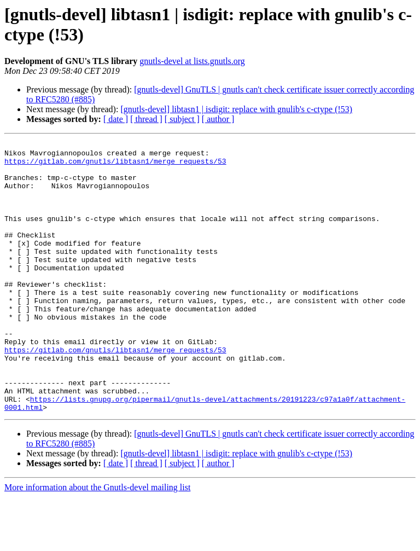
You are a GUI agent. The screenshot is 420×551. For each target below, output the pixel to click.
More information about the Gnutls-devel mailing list (97, 541)
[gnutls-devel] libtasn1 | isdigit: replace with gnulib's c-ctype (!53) (236, 109)
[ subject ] (182, 119)
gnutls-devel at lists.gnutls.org (192, 61)
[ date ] (115, 119)
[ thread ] (146, 119)
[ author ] (218, 119)
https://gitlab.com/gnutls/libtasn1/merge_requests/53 (115, 166)
